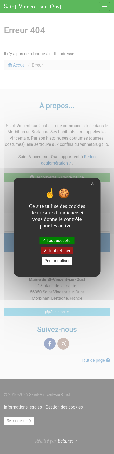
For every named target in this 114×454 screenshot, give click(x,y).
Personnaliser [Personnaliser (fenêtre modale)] (57, 260)
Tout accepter (57, 240)
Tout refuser (57, 250)
